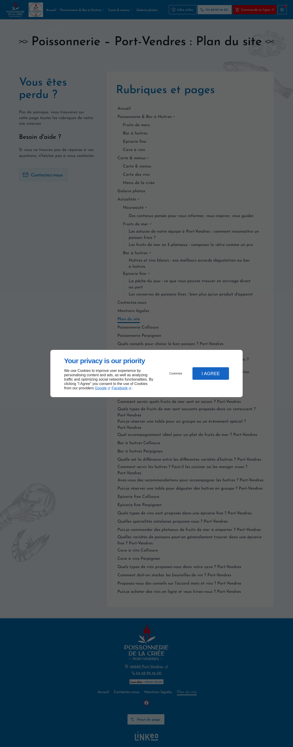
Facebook (120, 388)
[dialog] (146, 373)
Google (101, 388)
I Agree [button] (210, 373)
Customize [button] (175, 373)
